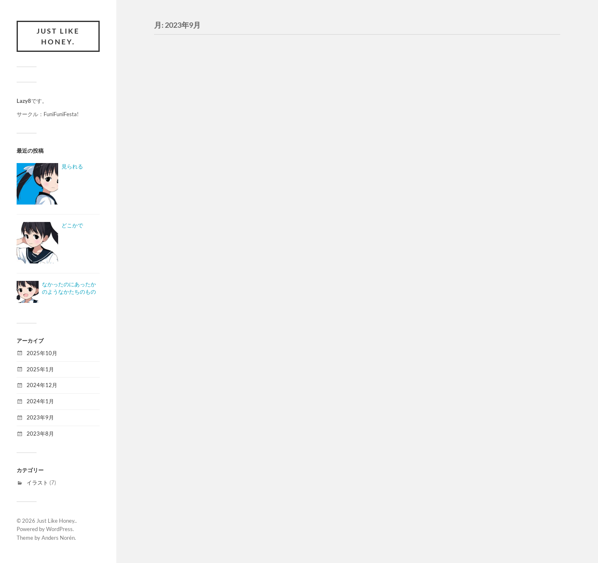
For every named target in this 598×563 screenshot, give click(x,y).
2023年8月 (40, 433)
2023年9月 (40, 417)
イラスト (37, 482)
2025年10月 (42, 353)
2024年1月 (40, 401)
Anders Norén (58, 537)
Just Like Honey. (58, 36)
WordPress (59, 529)
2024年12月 (42, 385)
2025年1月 (40, 369)
